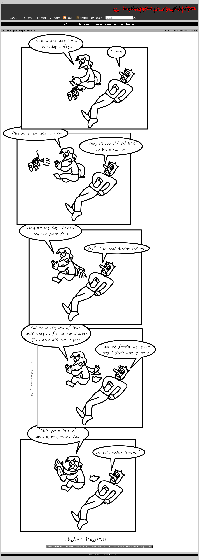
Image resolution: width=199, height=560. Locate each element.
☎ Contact (96, 17)
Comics (14, 17)
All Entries (54, 17)
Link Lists (26, 17)
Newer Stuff (111, 556)
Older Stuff (94, 556)
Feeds (67, 17)
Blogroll (82, 17)
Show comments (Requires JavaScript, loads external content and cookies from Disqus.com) (99, 548)
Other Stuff (40, 17)
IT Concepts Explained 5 (18, 31)
